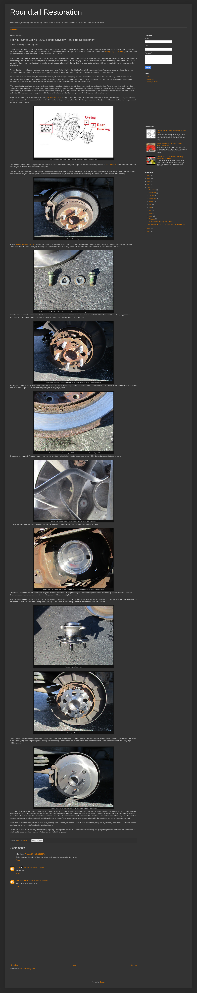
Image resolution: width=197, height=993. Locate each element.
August (151, 201)
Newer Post (14, 965)
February (152, 219)
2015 (149, 229)
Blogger (102, 982)
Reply (18, 860)
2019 (149, 178)
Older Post (133, 965)
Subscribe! (14, 30)
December (152, 190)
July (150, 204)
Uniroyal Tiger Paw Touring (115, 51)
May (150, 210)
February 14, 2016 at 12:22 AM (35, 854)
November (152, 193)
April (150, 213)
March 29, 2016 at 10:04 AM (38, 880)
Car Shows (150, 79)
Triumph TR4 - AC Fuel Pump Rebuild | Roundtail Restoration (170, 157)
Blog (148, 77)
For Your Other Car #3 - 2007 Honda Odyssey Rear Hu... (167, 224)
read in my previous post (25, 244)
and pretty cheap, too (54, 97)
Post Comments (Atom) (27, 969)
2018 (149, 181)
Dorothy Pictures (152, 82)
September (152, 199)
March (151, 216)
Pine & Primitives (22, 880)
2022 (149, 176)
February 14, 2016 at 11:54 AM (34, 867)
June (150, 207)
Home (74, 965)
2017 (149, 184)
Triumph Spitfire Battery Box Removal (160, 221)
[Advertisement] (73, 943)
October (151, 196)
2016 (149, 187)
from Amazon (111, 165)
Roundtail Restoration (46, 12)
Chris (18, 867)
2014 (149, 232)
